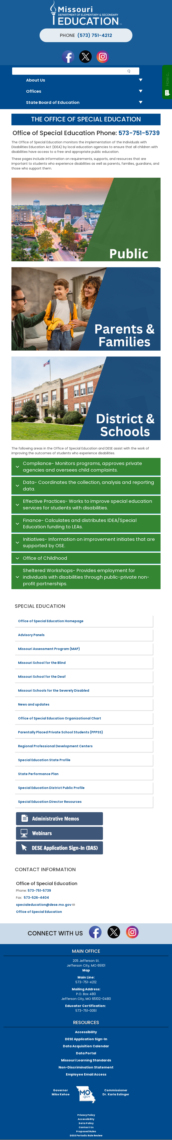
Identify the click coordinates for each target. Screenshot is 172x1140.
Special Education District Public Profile (51, 788)
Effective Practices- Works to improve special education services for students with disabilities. (83, 504)
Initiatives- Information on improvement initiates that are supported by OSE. (84, 542)
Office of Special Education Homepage (50, 621)
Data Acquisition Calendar (86, 1046)
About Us (86, 80)
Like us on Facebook (70, 56)
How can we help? (167, 78)
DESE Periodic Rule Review (86, 1135)
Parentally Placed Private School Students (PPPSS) (60, 732)
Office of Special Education (39, 911)
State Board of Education (86, 102)
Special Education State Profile (44, 760)
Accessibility (86, 1032)
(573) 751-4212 (94, 35)
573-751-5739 (139, 133)
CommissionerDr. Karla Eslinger (115, 1092)
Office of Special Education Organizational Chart (59, 718)
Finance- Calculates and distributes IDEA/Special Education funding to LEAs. (75, 523)
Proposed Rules (86, 1131)
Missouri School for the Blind (42, 662)
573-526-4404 (36, 897)
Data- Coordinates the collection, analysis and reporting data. (84, 485)
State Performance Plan (38, 774)
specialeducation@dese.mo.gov (45, 904)
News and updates (33, 704)
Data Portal (86, 1053)
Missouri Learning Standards (86, 1060)
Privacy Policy (86, 1115)
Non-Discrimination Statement (86, 1067)
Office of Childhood (40, 559)
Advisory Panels (31, 635)
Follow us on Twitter (87, 56)
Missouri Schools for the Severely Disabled (53, 690)
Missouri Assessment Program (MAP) (49, 649)
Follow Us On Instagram (105, 56)
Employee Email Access (86, 1074)
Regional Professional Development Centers (55, 746)
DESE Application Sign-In (86, 1039)
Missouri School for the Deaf (42, 676)
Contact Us (86, 1127)
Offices (86, 91)
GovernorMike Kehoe (61, 1092)
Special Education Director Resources (50, 801)
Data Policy (86, 1123)
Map (86, 970)
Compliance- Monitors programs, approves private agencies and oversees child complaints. (78, 466)
